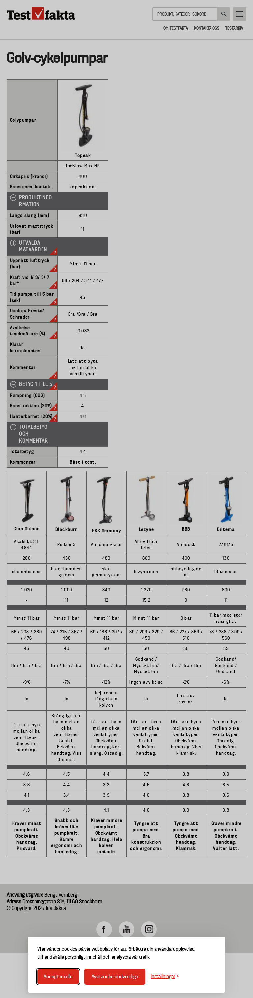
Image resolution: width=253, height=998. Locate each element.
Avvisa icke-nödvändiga (115, 977)
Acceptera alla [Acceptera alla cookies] (58, 977)
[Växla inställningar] (165, 976)
